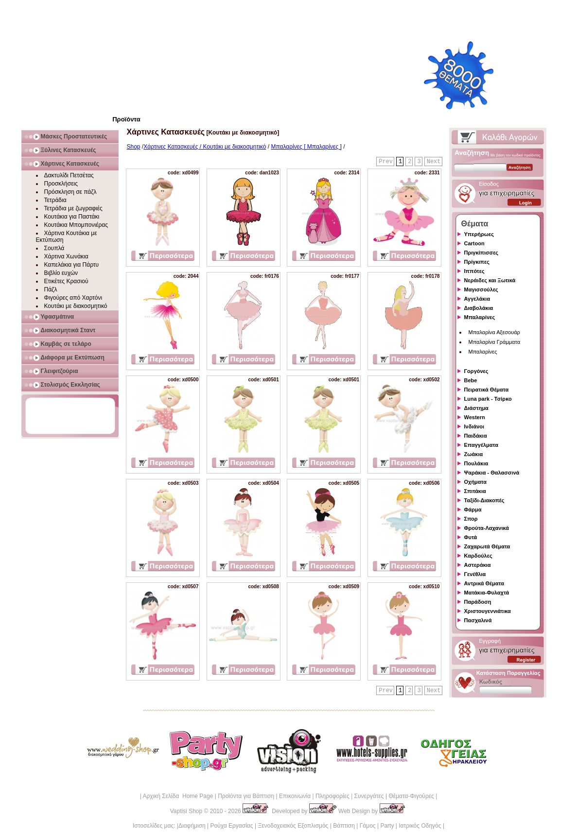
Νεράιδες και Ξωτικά (490, 280)
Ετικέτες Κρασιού (66, 281)
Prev (386, 161)
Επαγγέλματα (481, 445)
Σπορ (471, 519)
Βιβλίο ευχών (61, 273)
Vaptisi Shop (186, 811)
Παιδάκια (475, 436)
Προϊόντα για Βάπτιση (246, 796)
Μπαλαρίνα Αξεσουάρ (494, 332)
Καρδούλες (478, 556)
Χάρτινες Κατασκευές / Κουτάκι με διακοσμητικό (204, 146)
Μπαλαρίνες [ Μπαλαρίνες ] (306, 146)
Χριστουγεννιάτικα (487, 611)
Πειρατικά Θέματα (486, 389)
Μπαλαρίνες (479, 317)
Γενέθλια (475, 574)
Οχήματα (475, 482)
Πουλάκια (476, 463)
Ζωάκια (473, 454)
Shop (133, 146)
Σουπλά (54, 248)
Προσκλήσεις (61, 183)
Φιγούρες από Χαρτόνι (73, 297)
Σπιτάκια (475, 491)
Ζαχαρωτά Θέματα (487, 546)
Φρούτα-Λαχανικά (486, 528)
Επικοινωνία (295, 796)
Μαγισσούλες (481, 289)
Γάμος (368, 825)
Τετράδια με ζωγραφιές (73, 208)
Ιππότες (474, 271)
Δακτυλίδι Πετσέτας (69, 175)
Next (434, 161)
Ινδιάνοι (474, 426)
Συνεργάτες (369, 796)
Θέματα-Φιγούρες (411, 796)
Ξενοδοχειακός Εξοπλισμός (293, 825)
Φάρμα (473, 509)
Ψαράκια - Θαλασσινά (492, 473)
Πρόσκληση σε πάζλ (70, 191)
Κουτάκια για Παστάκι (72, 216)
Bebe (470, 380)
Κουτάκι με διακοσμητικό (75, 306)
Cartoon (474, 243)
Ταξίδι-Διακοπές (484, 500)
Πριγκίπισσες (481, 252)
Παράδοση (477, 602)
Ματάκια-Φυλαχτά (486, 592)
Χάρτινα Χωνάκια (66, 256)
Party (387, 825)
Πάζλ (50, 289)
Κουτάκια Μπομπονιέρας (76, 224)
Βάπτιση (344, 825)
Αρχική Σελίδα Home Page (177, 796)
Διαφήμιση (192, 825)
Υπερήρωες (479, 234)
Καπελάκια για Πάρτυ (71, 264)
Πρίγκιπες (477, 262)
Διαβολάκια (478, 308)
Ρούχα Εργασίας (231, 825)
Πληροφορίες (332, 796)
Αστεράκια (477, 565)
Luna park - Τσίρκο (488, 399)
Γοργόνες (476, 371)
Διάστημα (476, 408)
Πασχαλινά (478, 620)
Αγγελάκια (477, 299)
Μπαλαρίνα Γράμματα (495, 342)
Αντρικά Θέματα (484, 583)
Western (474, 417)
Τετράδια (55, 200)
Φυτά (470, 537)
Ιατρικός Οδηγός (420, 825)
